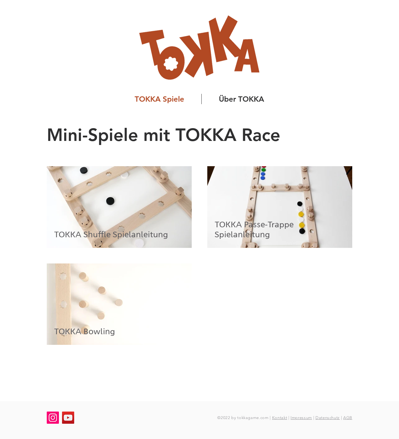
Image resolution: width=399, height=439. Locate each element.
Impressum (301, 417)
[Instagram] (53, 418)
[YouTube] (68, 418)
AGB (347, 417)
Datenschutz (327, 417)
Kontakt (279, 417)
